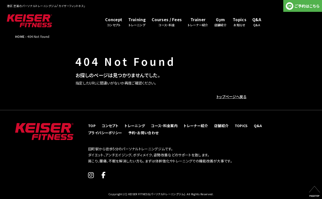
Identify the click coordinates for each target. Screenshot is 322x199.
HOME (19, 36)
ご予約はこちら (307, 6)
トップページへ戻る (231, 96)
